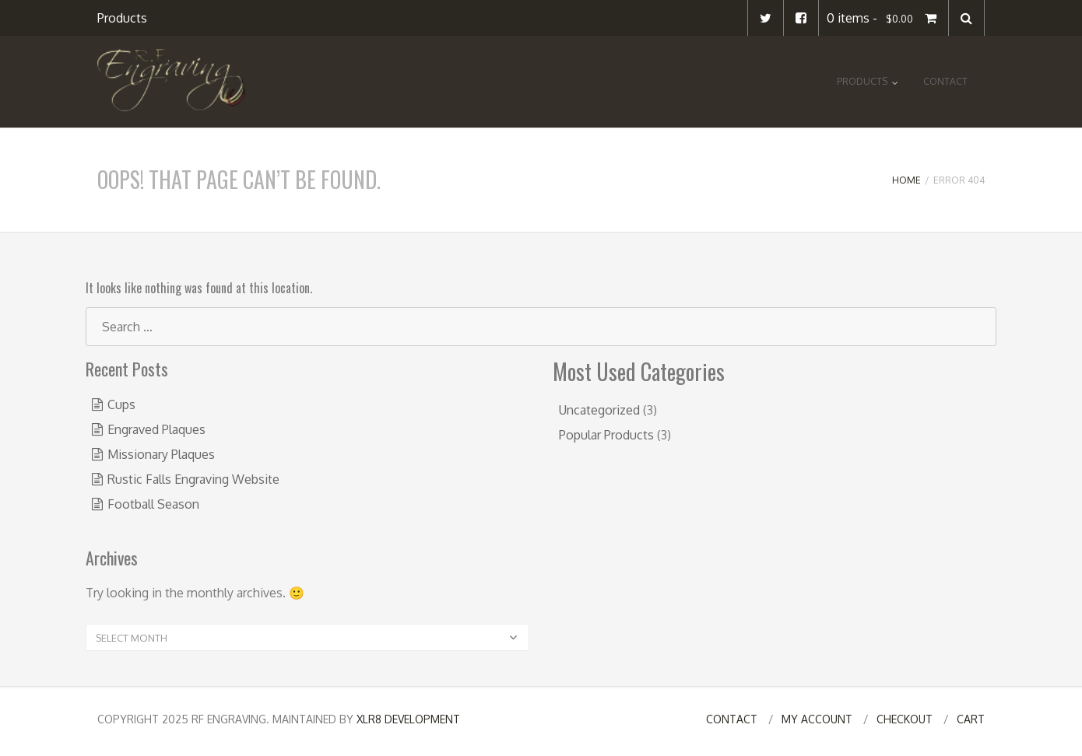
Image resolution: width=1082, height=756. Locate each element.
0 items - (883, 18)
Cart (971, 719)
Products (122, 18)
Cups (121, 404)
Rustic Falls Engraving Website (193, 479)
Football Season (153, 504)
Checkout (904, 719)
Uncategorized (599, 410)
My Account (817, 719)
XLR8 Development (408, 719)
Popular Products (606, 435)
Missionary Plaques (161, 454)
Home (906, 180)
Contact (945, 81)
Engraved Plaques (156, 429)
